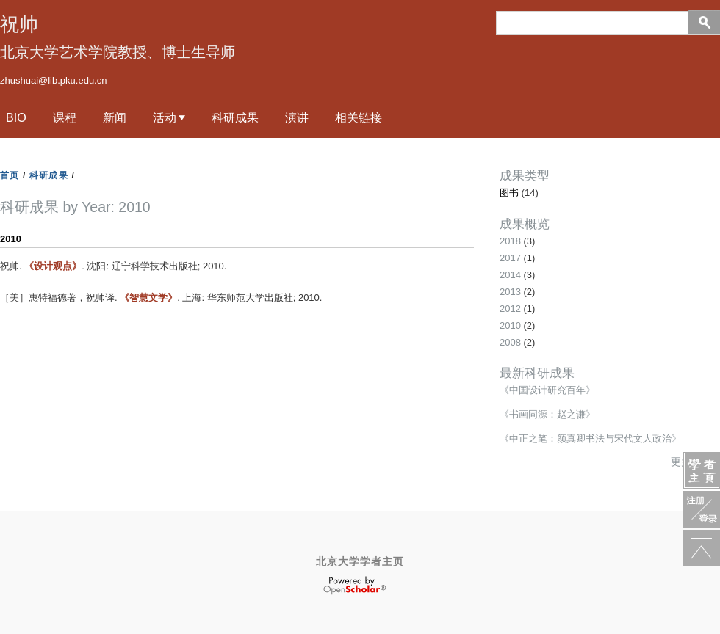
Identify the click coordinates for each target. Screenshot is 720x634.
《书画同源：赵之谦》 (547, 414)
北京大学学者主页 (360, 561)
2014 (510, 274)
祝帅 (19, 24)
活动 (164, 117)
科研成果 (235, 117)
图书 (509, 192)
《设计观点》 (53, 266)
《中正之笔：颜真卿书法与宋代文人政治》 (590, 438)
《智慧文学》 (148, 297)
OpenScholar (354, 585)
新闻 (114, 117)
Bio (16, 117)
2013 (510, 291)
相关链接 (358, 117)
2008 (510, 342)
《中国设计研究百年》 (547, 390)
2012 (510, 308)
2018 (510, 241)
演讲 (297, 117)
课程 (64, 117)
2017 (510, 257)
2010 (510, 325)
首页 (9, 175)
